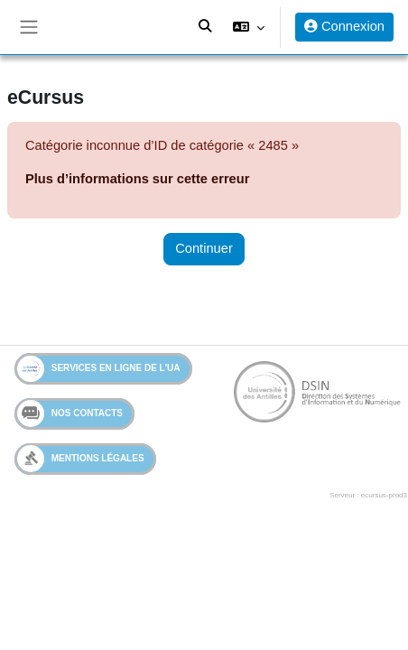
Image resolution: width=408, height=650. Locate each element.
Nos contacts (70, 413)
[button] (248, 27)
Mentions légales (80, 458)
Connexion (344, 26)
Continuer (204, 248)
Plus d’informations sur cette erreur (137, 179)
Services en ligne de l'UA (99, 369)
